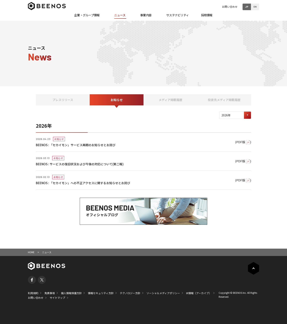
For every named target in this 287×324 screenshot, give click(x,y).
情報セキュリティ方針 (101, 293)
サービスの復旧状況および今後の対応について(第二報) (87, 164)
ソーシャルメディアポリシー (163, 293)
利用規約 (33, 293)
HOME (31, 252)
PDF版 (240, 142)
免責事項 (49, 293)
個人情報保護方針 (71, 293)
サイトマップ (57, 298)
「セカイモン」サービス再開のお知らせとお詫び (82, 145)
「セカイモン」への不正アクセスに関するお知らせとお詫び (90, 183)
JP (246, 6)
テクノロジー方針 (130, 293)
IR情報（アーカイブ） (198, 293)
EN (255, 6)
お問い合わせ (230, 7)
